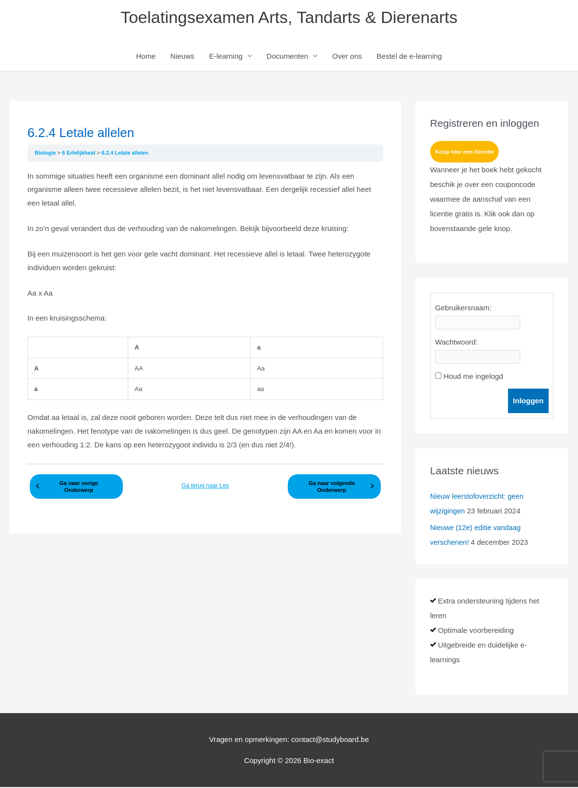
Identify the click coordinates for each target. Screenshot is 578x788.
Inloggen (528, 402)
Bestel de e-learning (409, 57)
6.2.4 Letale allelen (127, 154)
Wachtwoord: (456, 343)
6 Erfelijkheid (80, 154)
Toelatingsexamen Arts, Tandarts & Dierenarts (289, 17)
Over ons (347, 57)
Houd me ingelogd (473, 377)
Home (146, 57)
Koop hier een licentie (465, 153)
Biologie (46, 154)
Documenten (287, 57)
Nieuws (182, 57)
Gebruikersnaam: (463, 309)
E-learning (225, 57)
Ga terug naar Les (205, 485)
